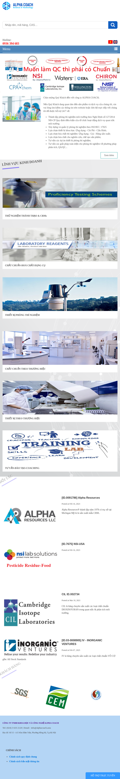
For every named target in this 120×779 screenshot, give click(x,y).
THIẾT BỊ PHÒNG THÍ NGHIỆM (22, 315)
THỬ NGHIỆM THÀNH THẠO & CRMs (26, 216)
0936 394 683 (11, 43)
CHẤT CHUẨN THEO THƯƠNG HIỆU (25, 369)
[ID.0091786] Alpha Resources (81, 497)
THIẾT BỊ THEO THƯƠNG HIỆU (22, 418)
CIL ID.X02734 (71, 594)
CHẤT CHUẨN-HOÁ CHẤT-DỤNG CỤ (25, 265)
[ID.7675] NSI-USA (73, 544)
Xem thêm (109, 155)
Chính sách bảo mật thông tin (24, 761)
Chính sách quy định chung (23, 756)
